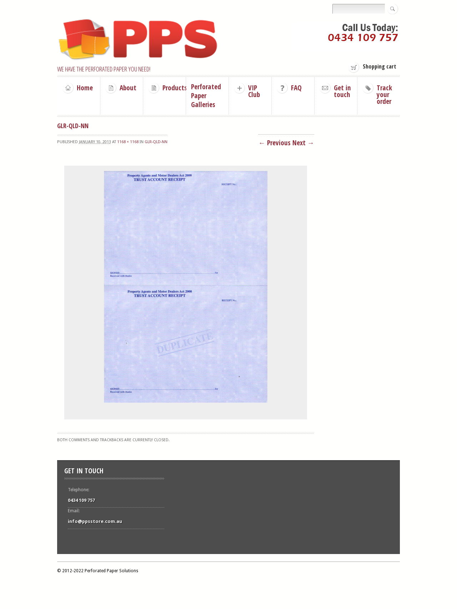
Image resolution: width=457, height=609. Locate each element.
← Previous (274, 142)
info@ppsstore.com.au (95, 521)
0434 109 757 (81, 500)
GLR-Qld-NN (156, 142)
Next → (303, 142)
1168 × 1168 (128, 142)
